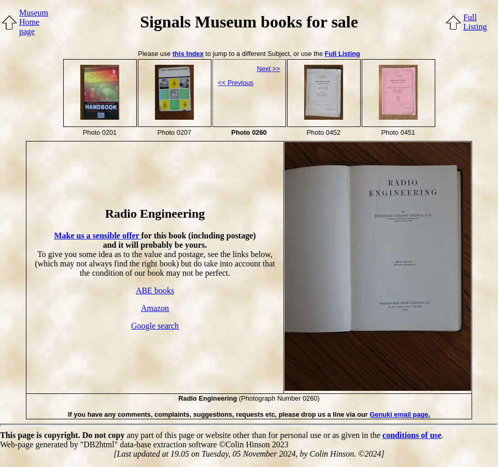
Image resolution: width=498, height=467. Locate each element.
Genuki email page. (399, 414)
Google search (155, 325)
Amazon (155, 308)
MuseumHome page (33, 22)
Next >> (268, 69)
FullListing (475, 22)
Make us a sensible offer (97, 235)
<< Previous (235, 83)
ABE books (155, 290)
